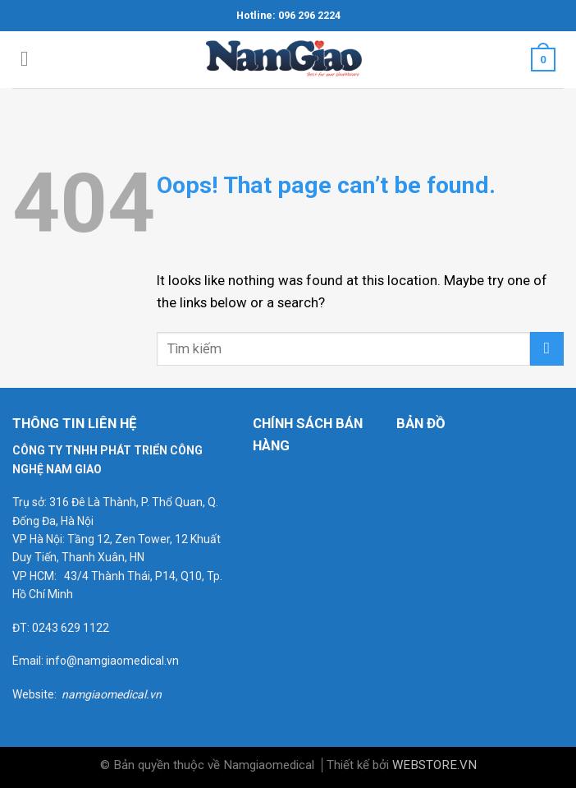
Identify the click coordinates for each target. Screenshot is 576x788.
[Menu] (31, 60)
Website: (37, 694)
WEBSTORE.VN (434, 765)
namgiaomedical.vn (112, 694)
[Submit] (547, 349)
